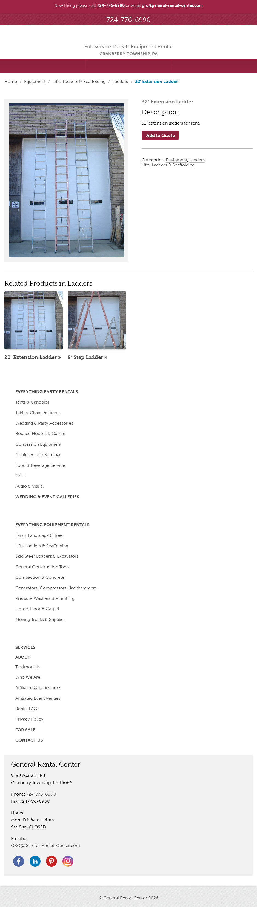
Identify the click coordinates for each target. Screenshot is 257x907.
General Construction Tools (42, 566)
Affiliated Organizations (38, 687)
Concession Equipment (38, 444)
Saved (128, 66)
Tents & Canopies (32, 402)
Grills (20, 475)
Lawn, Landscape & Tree (38, 535)
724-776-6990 (129, 20)
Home (10, 81)
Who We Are (27, 677)
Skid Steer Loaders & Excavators (46, 556)
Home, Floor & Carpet (37, 608)
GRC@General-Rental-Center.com (45, 845)
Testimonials (27, 666)
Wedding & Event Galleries (47, 496)
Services (25, 647)
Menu (214, 66)
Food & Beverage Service (40, 465)
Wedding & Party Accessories (44, 423)
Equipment (34, 81)
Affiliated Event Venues (37, 698)
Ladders (120, 81)
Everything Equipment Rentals (52, 524)
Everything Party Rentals (46, 391)
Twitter (67, 861)
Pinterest (51, 861)
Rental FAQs (27, 708)
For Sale (25, 729)
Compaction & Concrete (39, 577)
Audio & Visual (29, 486)
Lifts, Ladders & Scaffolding (79, 81)
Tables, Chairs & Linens (37, 412)
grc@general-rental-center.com (172, 5)
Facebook (18, 861)
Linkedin (35, 861)
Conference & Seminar (38, 454)
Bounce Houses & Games (40, 433)
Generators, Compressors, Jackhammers (56, 588)
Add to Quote (160, 135)
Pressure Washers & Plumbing (45, 598)
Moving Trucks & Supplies (40, 619)
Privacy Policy (29, 719)
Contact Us (29, 740)
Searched (42, 66)
